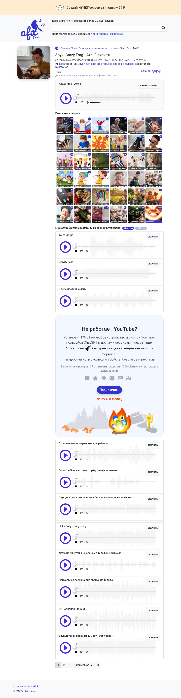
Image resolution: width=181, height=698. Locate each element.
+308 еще (141, 228)
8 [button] (98, 665)
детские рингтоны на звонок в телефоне (80, 75)
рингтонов (61, 67)
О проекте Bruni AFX (25, 686)
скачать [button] (153, 236)
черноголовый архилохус (107, 33)
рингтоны (112, 75)
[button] (58, 665)
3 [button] (69, 665)
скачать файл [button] (148, 85)
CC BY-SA (145, 71)
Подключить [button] (109, 390)
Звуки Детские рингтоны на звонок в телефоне (95, 48)
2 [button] (64, 665)
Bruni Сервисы (28, 691)
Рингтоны (65, 48)
